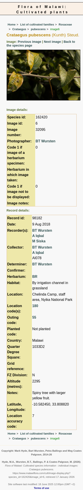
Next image (52, 41)
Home (12, 24)
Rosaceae (65, 24)
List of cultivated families (37, 24)
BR (34, 276)
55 (34, 317)
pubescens (38, 29)
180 (35, 306)
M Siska (39, 241)
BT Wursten (45, 141)
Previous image (29, 41)
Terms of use (41, 488)
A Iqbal (38, 236)
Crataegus (19, 29)
